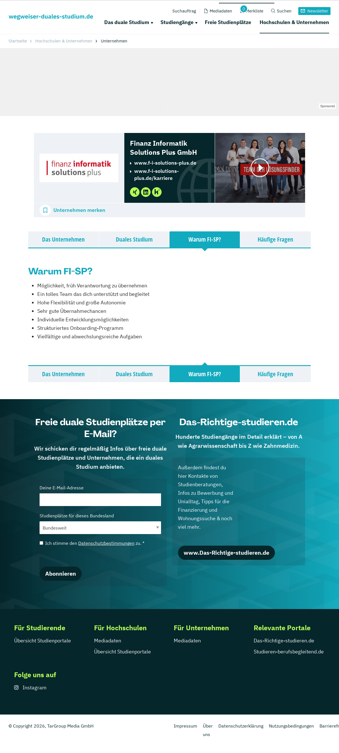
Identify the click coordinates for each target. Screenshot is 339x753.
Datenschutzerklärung (240, 726)
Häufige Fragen (275, 239)
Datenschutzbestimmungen (106, 543)
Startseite (17, 41)
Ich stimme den (92, 543)
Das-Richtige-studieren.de (284, 640)
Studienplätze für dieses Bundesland (100, 523)
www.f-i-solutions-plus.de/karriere (156, 174)
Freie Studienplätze (228, 22)
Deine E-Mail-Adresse (100, 495)
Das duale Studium (126, 22)
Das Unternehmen (63, 239)
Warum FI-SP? (204, 239)
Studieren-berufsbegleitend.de (289, 651)
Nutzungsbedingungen (291, 726)
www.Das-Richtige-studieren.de (226, 552)
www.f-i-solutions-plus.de (165, 163)
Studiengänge (177, 22)
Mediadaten (107, 640)
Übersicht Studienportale (42, 640)
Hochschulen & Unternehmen (294, 22)
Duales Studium (134, 239)
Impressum (185, 726)
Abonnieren (60, 573)
